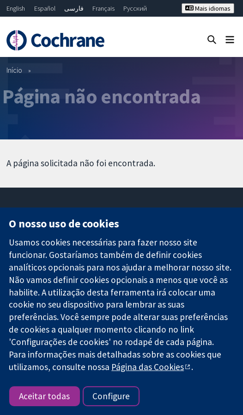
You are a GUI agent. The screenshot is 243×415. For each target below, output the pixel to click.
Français (103, 8)
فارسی (74, 8)
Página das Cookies (147, 366)
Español (44, 8)
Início (14, 70)
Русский (135, 8)
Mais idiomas (208, 8)
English (15, 8)
